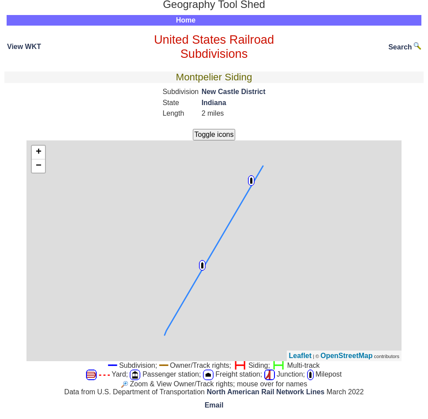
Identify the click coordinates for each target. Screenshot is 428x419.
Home (185, 20)
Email (214, 405)
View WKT (24, 46)
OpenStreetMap (346, 355)
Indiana (214, 102)
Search (404, 47)
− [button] (38, 166)
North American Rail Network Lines (265, 392)
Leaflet (300, 355)
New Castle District (234, 91)
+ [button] (38, 152)
